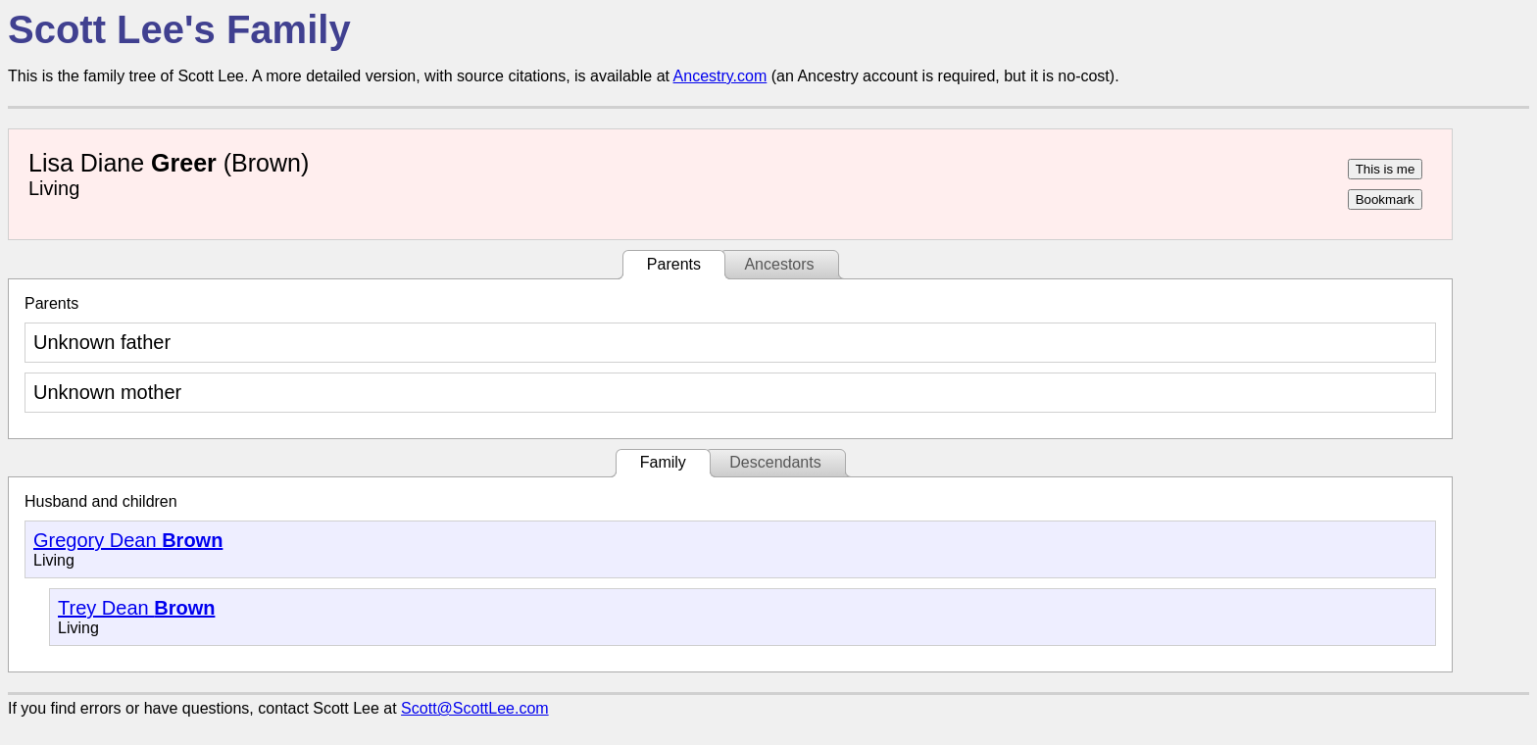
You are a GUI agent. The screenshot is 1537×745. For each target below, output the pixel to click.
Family (663, 462)
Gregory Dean (128, 540)
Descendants (774, 462)
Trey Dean (136, 608)
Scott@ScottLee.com (475, 708)
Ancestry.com (720, 76)
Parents (674, 264)
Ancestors (779, 264)
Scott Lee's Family (179, 29)
